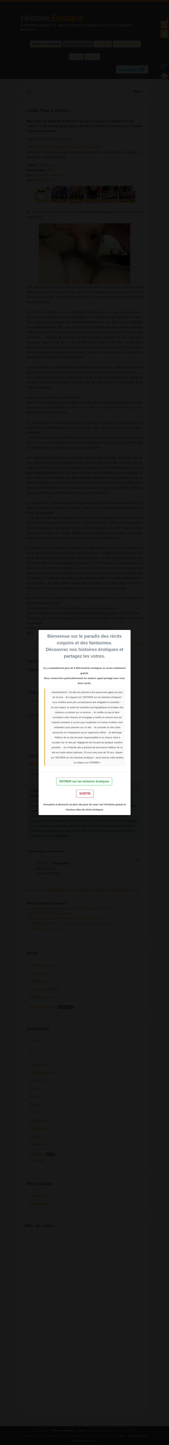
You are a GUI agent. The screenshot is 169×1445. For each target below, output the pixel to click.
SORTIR (84, 793)
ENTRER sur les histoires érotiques (84, 781)
